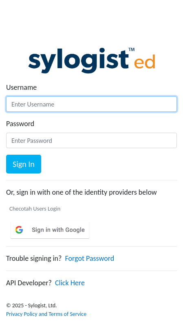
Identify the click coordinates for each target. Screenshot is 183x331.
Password (20, 123)
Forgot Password (90, 258)
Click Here (70, 282)
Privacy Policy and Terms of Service (46, 314)
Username (21, 87)
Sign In (24, 164)
